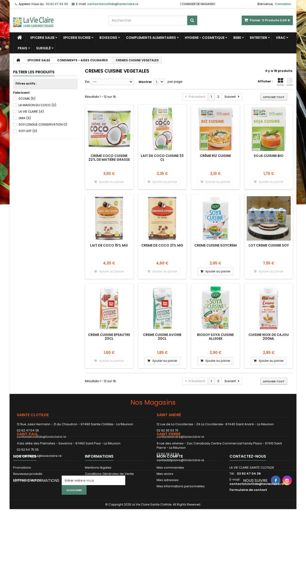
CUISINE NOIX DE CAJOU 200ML (268, 336)
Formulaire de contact (248, 524)
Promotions (22, 502)
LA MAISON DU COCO (37, 105)
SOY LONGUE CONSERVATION (43, 124)
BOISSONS (108, 37)
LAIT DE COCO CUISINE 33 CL (162, 157)
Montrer (145, 82)
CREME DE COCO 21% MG (162, 245)
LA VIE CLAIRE (31, 111)
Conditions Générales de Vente (109, 508)
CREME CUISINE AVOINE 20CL (162, 336)
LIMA (25, 118)
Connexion (283, 4)
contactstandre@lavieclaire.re (180, 436)
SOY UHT (28, 131)
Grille (280, 82)
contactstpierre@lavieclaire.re (180, 476)
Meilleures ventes (26, 514)
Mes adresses (168, 514)
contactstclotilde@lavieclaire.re (41, 436)
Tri (87, 82)
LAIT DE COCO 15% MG (109, 245)
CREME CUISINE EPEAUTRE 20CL (109, 336)
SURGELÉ (43, 48)
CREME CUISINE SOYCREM (215, 245)
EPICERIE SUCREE (77, 37)
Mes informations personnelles (181, 520)
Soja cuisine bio (269, 155)
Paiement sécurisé (99, 514)
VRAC (280, 37)
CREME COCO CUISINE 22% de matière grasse (109, 157)
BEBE (237, 37)
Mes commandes (170, 502)
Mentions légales (98, 502)
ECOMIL (27, 98)
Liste (290, 82)
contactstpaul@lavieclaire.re (39, 471)
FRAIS (22, 48)
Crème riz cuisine (215, 155)
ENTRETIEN (258, 37)
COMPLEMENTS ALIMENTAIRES (151, 37)
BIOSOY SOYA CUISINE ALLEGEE (215, 336)
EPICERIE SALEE (42, 37)
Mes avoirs (165, 508)
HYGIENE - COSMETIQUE (204, 37)
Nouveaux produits (27, 508)
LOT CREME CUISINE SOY (269, 245)
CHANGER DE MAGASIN (198, 4)
